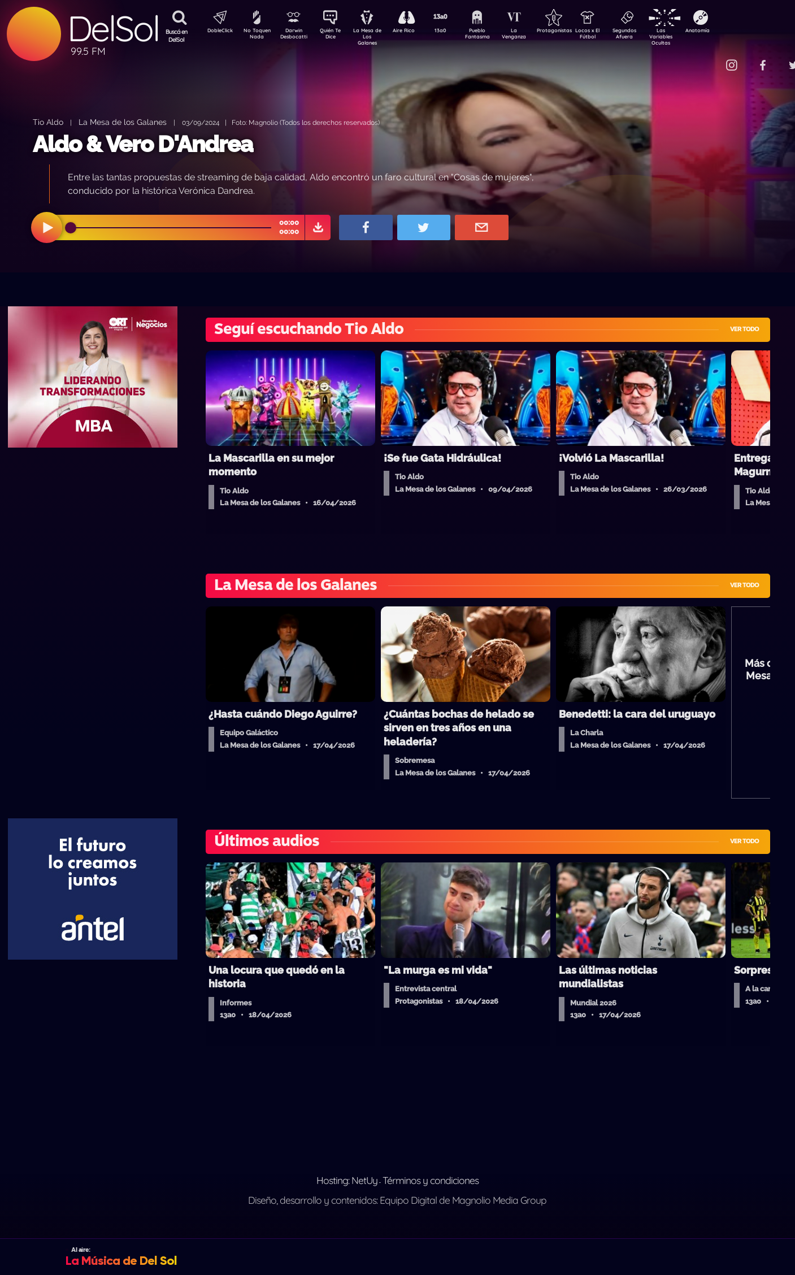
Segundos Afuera (650, 36)
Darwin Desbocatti (295, 36)
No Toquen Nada (255, 36)
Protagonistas (572, 32)
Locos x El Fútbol (611, 36)
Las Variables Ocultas (690, 36)
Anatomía (730, 32)
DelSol (113, 28)
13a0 (453, 32)
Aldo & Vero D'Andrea (143, 144)
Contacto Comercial (708, 58)
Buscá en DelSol (177, 36)
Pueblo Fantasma (493, 36)
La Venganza (532, 36)
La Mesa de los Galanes (123, 122)
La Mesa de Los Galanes (374, 36)
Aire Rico (414, 32)
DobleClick (216, 32)
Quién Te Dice (334, 36)
